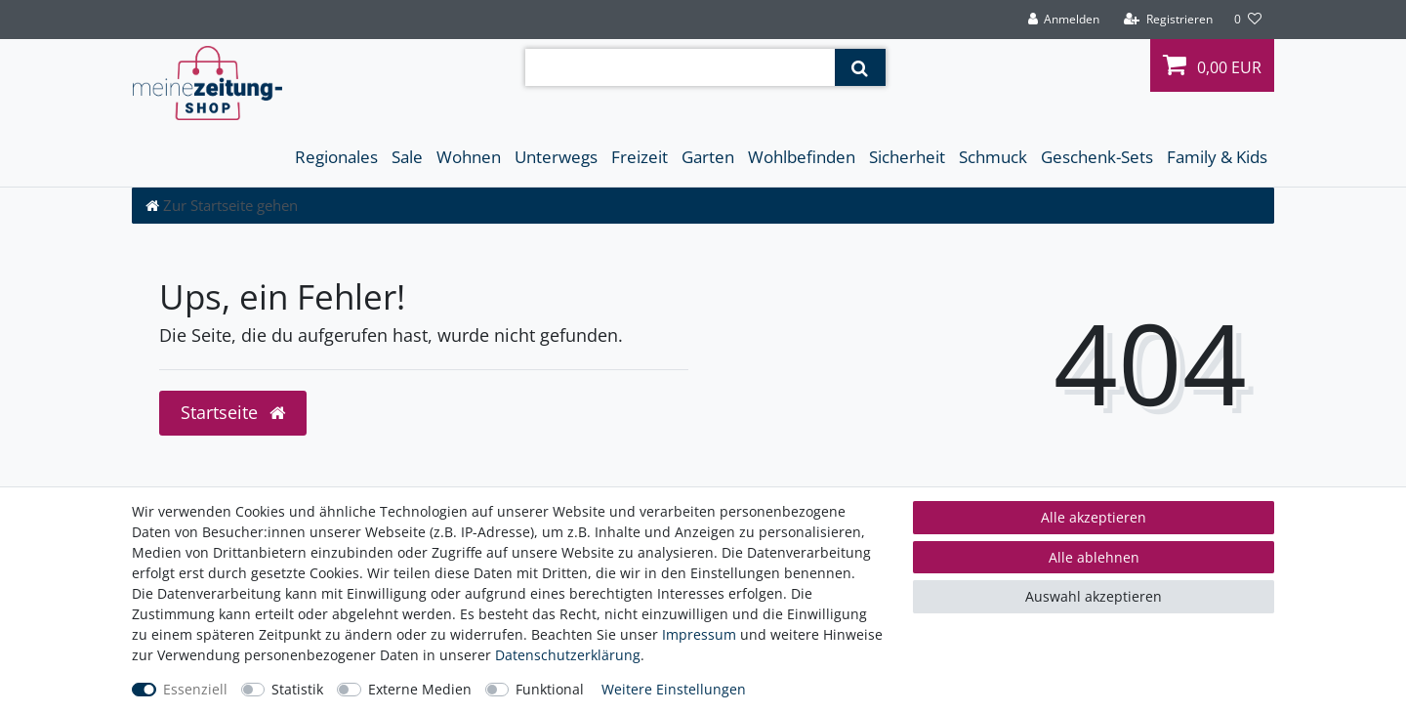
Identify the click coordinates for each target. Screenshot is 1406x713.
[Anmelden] (1063, 19)
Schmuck (993, 157)
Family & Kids (1217, 157)
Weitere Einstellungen (673, 689)
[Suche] (860, 67)
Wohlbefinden (801, 157)
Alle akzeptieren (1093, 517)
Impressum (699, 634)
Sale (407, 157)
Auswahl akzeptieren (1093, 596)
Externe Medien (420, 689)
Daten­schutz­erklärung (568, 655)
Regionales (336, 157)
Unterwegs (556, 157)
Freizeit (639, 157)
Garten (708, 157)
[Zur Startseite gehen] (221, 205)
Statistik (297, 689)
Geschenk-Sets (1097, 157)
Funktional (550, 689)
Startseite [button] (233, 412)
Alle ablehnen (1094, 557)
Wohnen (468, 157)
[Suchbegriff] (680, 67)
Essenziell (195, 689)
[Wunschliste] (1247, 19)
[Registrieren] (1168, 19)
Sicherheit (907, 157)
